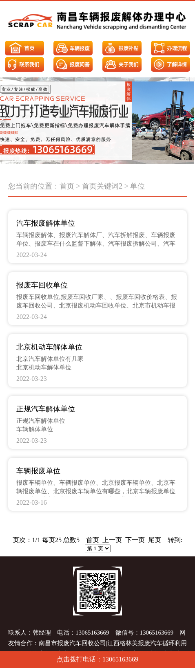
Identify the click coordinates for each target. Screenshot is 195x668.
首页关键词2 (102, 186)
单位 (137, 186)
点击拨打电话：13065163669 (97, 659)
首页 (67, 186)
